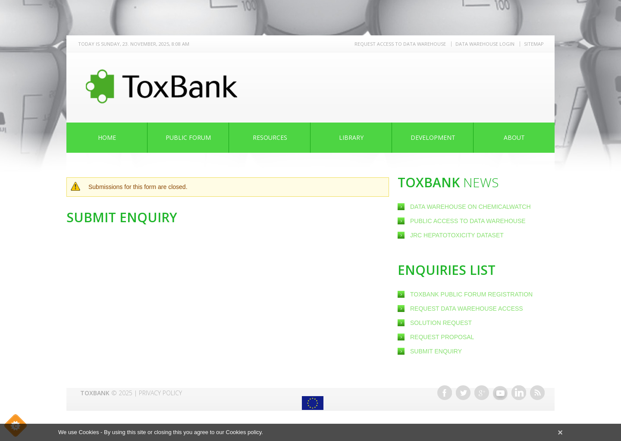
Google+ (481, 392)
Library (351, 137)
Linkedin (518, 392)
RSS (537, 392)
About (514, 137)
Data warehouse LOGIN (484, 44)
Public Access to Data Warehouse (468, 220)
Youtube (500, 392)
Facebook (444, 392)
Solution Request (441, 322)
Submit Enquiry (436, 351)
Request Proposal (442, 337)
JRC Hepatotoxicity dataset (457, 235)
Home (107, 137)
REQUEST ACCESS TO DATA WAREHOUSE (400, 44)
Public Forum (188, 137)
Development (433, 137)
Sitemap (534, 44)
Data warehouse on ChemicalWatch (470, 206)
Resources (270, 137)
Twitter (463, 392)
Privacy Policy (160, 393)
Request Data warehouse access (466, 308)
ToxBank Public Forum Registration (471, 294)
